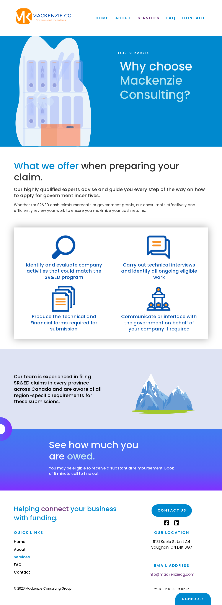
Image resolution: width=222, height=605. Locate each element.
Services (149, 17)
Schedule (193, 598)
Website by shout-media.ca (171, 589)
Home (101, 17)
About (123, 17)
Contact (193, 17)
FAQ (171, 17)
